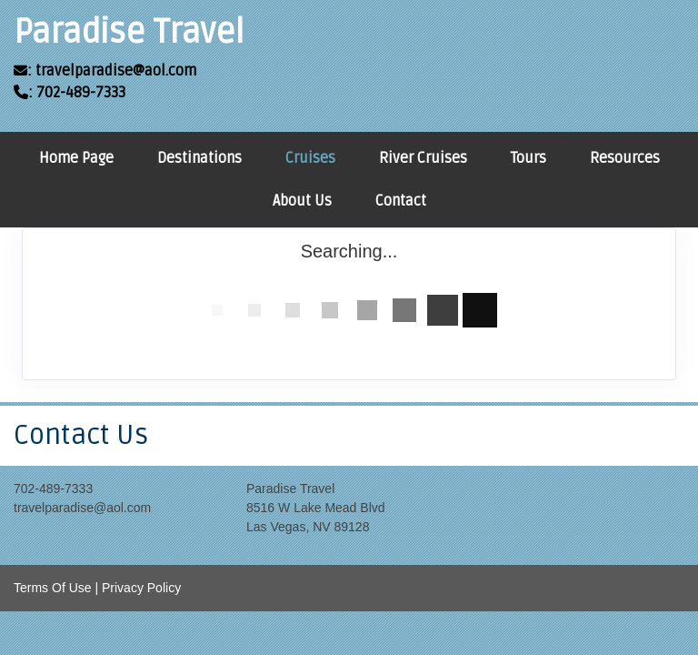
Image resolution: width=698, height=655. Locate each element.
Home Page (76, 158)
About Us (302, 201)
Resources (625, 158)
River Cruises (423, 158)
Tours (528, 158)
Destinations (199, 158)
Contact (400, 201)
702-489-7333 (53, 488)
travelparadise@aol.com (82, 507)
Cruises (310, 158)
